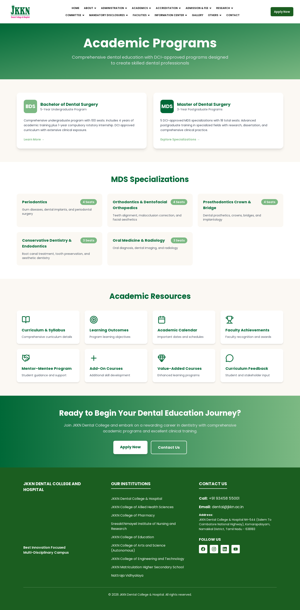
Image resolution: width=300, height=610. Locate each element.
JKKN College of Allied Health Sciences (142, 507)
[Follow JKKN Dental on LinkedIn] (225, 549)
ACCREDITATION (168, 8)
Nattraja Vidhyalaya (127, 575)
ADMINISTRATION (114, 8)
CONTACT (233, 15)
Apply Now (282, 12)
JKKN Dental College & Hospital (136, 498)
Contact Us (169, 447)
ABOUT (90, 8)
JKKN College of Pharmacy (133, 515)
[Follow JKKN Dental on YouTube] (235, 549)
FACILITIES (141, 15)
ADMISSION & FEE (199, 8)
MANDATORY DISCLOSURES (108, 15)
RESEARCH (224, 8)
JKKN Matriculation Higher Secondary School (147, 567)
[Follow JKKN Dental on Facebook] (203, 549)
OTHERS (215, 15)
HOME (75, 8)
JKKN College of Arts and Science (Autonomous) (138, 548)
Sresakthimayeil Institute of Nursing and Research (143, 526)
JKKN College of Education (132, 537)
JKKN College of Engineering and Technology (147, 558)
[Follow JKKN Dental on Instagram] (214, 549)
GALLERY (197, 15)
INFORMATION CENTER (171, 15)
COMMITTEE (75, 15)
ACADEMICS (141, 8)
